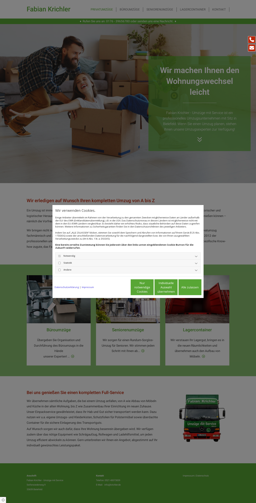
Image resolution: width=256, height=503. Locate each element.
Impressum (88, 287)
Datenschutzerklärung (67, 287)
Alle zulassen (185, 287)
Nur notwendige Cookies (117, 287)
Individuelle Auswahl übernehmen (151, 287)
